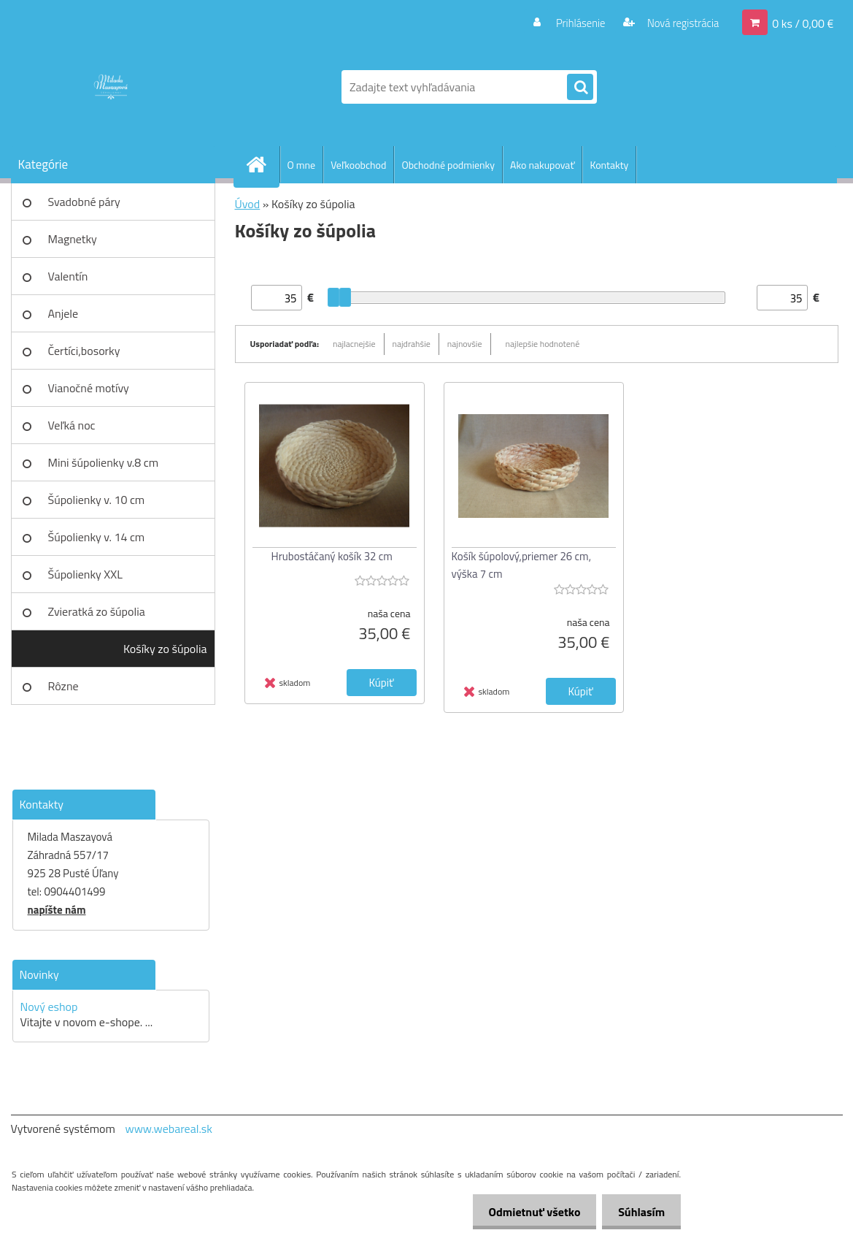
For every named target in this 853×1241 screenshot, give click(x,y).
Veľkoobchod (358, 164)
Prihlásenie (571, 22)
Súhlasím (639, 1212)
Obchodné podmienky (448, 164)
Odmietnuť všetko (528, 1212)
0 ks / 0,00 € (802, 22)
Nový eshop (49, 1006)
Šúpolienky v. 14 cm (96, 537)
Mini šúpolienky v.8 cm (103, 462)
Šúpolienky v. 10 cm (96, 499)
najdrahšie (412, 344)
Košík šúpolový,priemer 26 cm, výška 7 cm (522, 565)
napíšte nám (57, 909)
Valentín (68, 276)
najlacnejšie (354, 344)
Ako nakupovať (542, 164)
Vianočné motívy (88, 388)
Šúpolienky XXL (85, 574)
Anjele (63, 313)
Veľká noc (72, 425)
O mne (301, 164)
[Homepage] (262, 164)
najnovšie (464, 344)
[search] (580, 88)
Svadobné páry (84, 201)
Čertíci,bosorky (84, 350)
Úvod (247, 204)
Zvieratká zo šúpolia (96, 611)
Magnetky (72, 239)
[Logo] (111, 86)
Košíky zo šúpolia (165, 648)
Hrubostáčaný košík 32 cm (332, 556)
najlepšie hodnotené (543, 344)
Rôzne (63, 686)
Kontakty (609, 164)
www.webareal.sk (168, 1128)
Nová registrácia (678, 22)
